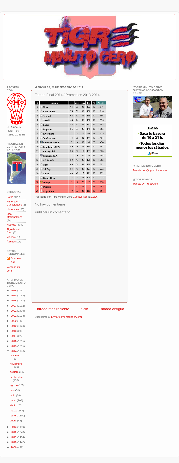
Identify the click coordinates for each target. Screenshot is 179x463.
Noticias (11, 224)
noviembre (16, 363)
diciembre (15, 355)
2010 (14, 442)
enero (13, 420)
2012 (14, 432)
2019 (14, 325)
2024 (14, 300)
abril (12, 405)
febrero (14, 415)
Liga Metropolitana (15, 215)
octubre (14, 371)
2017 (14, 335)
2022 (14, 310)
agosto (14, 385)
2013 (14, 426)
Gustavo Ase (16, 260)
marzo (14, 410)
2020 (14, 320)
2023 (14, 305)
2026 (14, 290)
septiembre (16, 377)
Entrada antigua (111, 309)
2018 (14, 330)
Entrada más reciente (52, 309)
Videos (11, 237)
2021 (14, 315)
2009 (14, 447)
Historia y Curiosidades (14, 203)
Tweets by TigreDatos (145, 183)
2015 (14, 346)
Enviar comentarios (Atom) (66, 316)
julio (12, 390)
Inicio (84, 309)
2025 (14, 295)
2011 (14, 437)
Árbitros (11, 241)
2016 (14, 341)
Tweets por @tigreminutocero (150, 170)
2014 (14, 351)
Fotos (10, 197)
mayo (13, 400)
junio (13, 395)
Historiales (13, 209)
